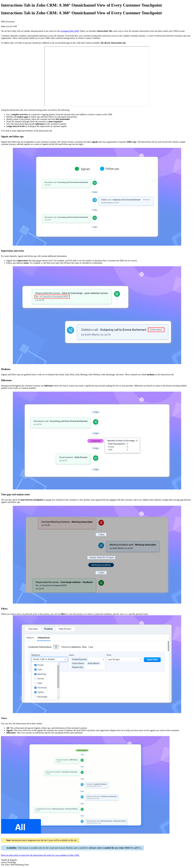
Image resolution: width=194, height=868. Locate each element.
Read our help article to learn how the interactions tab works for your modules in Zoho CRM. (40, 855)
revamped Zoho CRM (69, 31)
